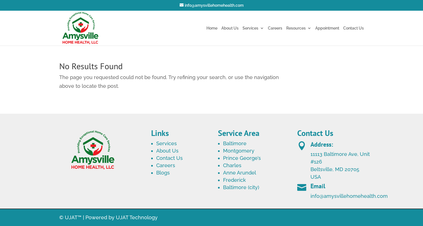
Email (317, 190)
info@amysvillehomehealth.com (349, 200)
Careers (275, 28)
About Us (230, 28)
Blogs (163, 173)
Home (211, 28)
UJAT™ (74, 217)
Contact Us (353, 28)
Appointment (327, 28)
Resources (296, 28)
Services (250, 28)
